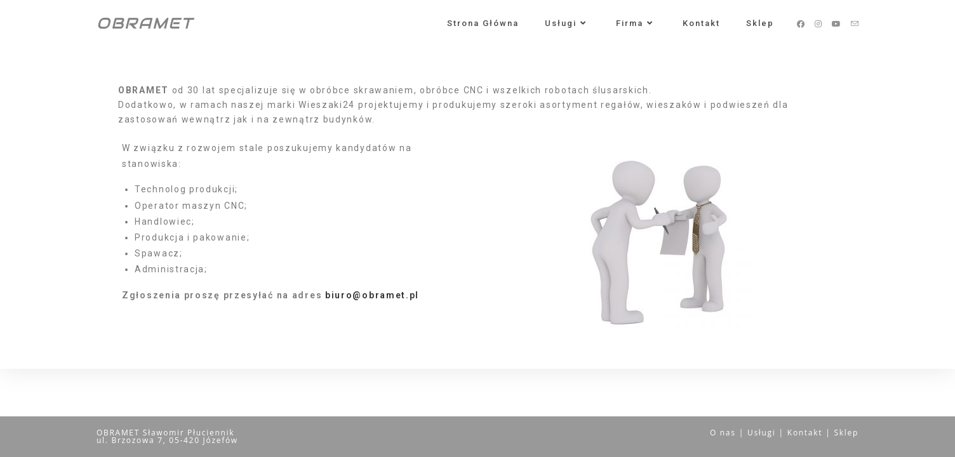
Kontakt (804, 432)
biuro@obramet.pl (372, 295)
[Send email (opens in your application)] (855, 24)
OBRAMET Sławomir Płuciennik (165, 432)
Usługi (761, 432)
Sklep (846, 432)
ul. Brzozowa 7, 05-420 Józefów (167, 440)
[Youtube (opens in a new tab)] (836, 24)
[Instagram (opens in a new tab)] (818, 24)
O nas (723, 432)
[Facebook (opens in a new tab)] (801, 24)
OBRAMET (145, 23)
